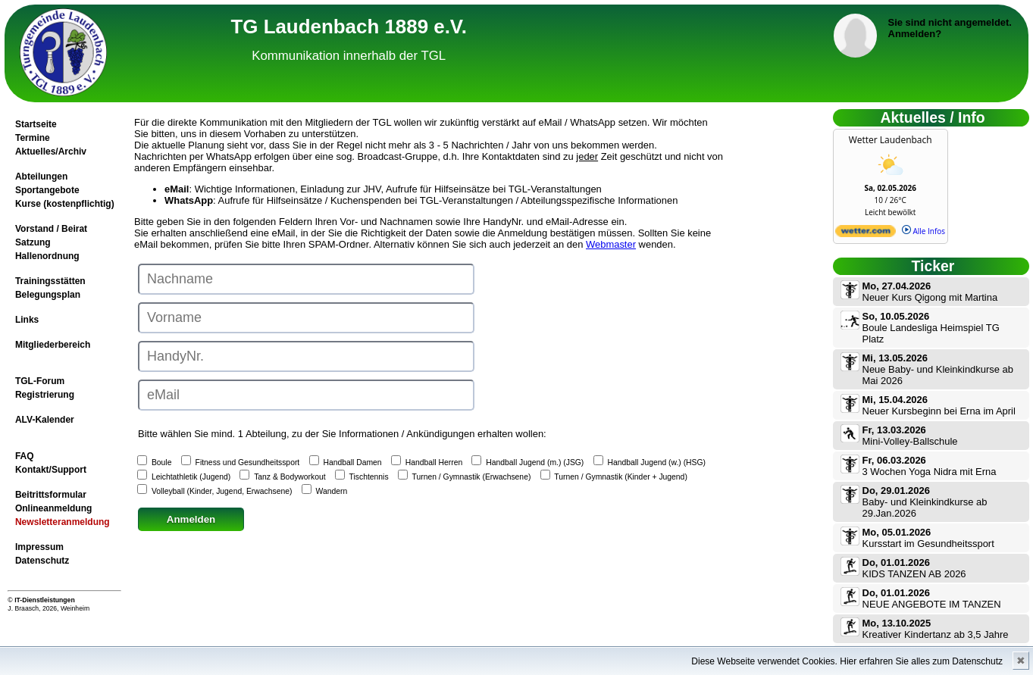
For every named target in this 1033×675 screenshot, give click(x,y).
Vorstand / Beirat (51, 228)
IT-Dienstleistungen (44, 600)
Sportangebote (47, 190)
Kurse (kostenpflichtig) (64, 203)
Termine (32, 138)
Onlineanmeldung (53, 508)
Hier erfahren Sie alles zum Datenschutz (921, 661)
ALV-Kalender (44, 419)
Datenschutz (42, 560)
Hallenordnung (47, 256)
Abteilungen (41, 176)
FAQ (24, 456)
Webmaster (611, 244)
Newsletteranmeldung (62, 522)
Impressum (39, 547)
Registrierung (44, 394)
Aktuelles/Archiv (50, 151)
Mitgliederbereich (52, 344)
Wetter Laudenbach (890, 139)
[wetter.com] (865, 234)
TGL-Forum (39, 381)
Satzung (33, 242)
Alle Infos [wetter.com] (923, 231)
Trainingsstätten (50, 281)
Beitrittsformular (50, 494)
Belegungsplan (47, 294)
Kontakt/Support (50, 469)
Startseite (36, 124)
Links (27, 319)
